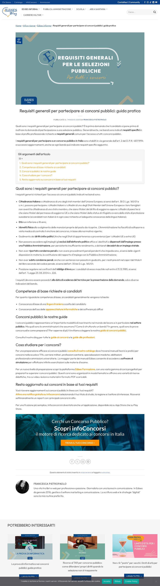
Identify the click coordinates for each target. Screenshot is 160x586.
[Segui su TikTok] (150, 2)
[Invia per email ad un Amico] (82, 461)
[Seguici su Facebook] (145, 2)
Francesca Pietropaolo (94, 120)
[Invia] (154, 12)
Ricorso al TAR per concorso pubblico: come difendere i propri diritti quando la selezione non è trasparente (82, 566)
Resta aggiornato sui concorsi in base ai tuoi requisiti (49, 179)
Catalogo (18, 2)
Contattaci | (123, 2)
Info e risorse (29, 25)
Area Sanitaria (98, 9)
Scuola (81, 9)
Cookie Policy (131, 581)
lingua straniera (55, 304)
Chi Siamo (6, 2)
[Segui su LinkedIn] (153, 2)
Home (18, 25)
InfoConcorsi (31, 2)
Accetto (106, 581)
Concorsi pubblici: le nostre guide (39, 171)
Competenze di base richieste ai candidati (44, 167)
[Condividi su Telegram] (88, 461)
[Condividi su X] (77, 461)
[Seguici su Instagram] (148, 2)
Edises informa (31, 9)
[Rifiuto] (156, 582)
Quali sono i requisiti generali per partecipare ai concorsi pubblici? (55, 162)
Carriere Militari (33, 14)
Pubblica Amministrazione (58, 9)
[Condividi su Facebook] (72, 461)
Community (134, 2)
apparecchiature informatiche (62, 309)
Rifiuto (118, 581)
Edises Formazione (85, 369)
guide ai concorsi (59, 337)
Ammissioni (45, 2)
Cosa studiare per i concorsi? (37, 175)
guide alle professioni (83, 337)
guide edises (105, 472)
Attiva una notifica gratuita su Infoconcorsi (38, 394)
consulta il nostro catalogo (81, 350)
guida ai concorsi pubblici (113, 330)
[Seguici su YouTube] (156, 2)
